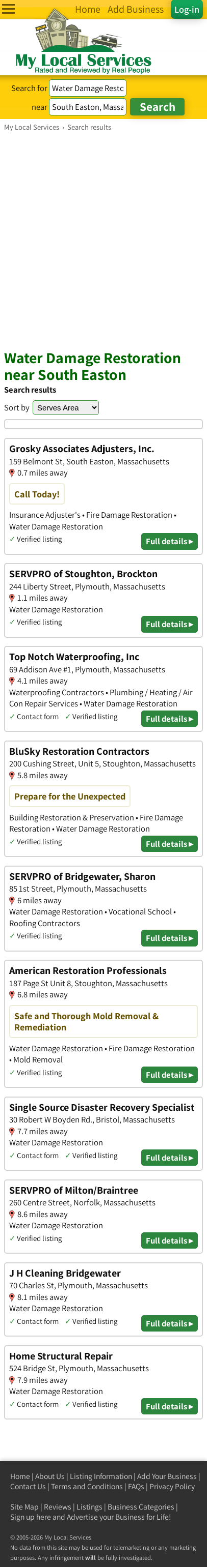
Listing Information (101, 1476)
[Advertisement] (103, 240)
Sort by (17, 407)
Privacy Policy (172, 1486)
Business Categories (141, 1507)
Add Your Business (167, 1476)
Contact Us (28, 1486)
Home (20, 1476)
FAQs (136, 1486)
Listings (89, 1507)
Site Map (24, 1507)
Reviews (57, 1507)
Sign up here (30, 1517)
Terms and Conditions (87, 1486)
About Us (50, 1476)
